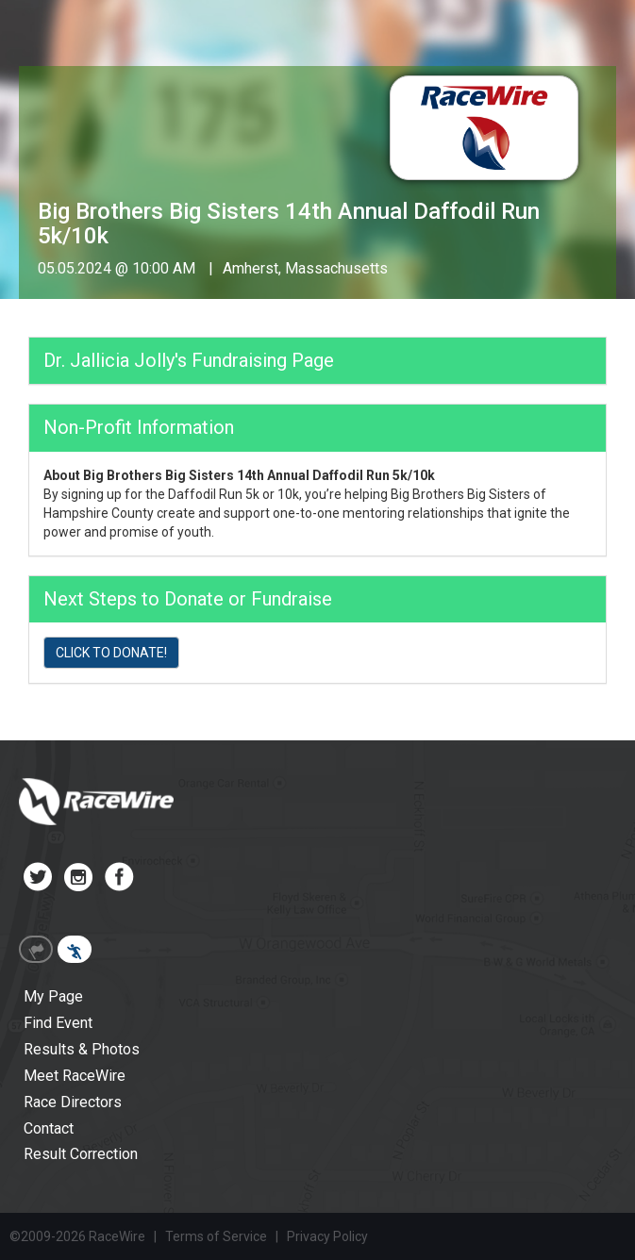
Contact (49, 1128)
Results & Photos (82, 1049)
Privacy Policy (327, 1236)
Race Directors (73, 1102)
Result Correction (81, 1154)
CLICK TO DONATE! (111, 652)
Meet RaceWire (74, 1076)
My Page (53, 996)
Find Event (58, 1023)
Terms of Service (216, 1236)
